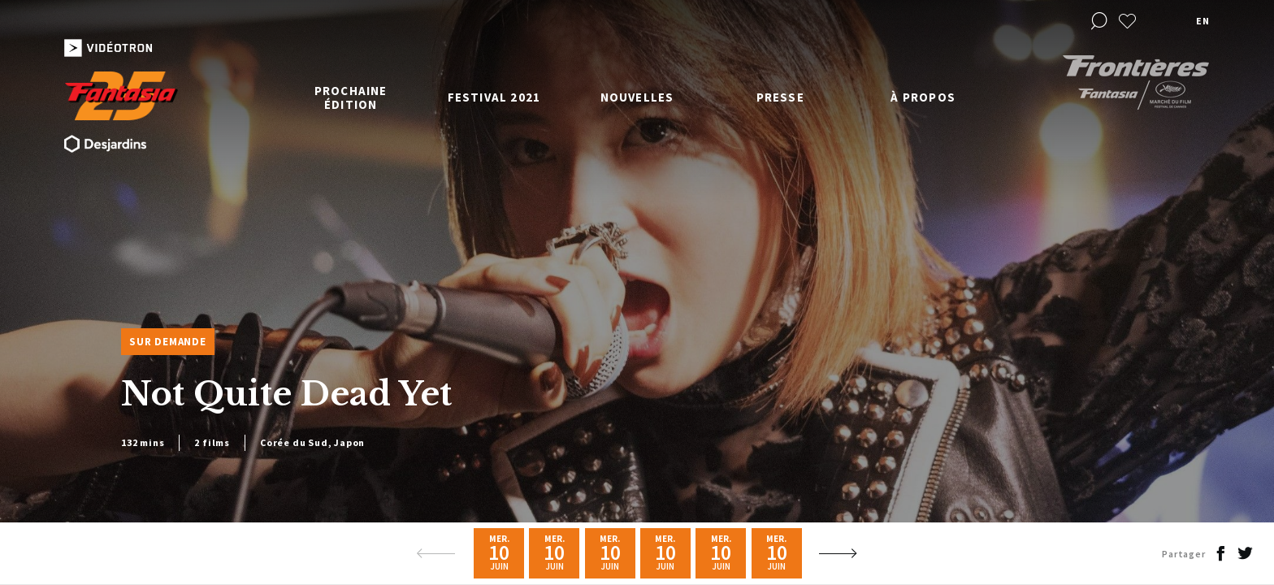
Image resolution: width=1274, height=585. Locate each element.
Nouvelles (637, 97)
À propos (923, 97)
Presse (780, 97)
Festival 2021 (494, 97)
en (1202, 21)
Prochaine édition (351, 97)
